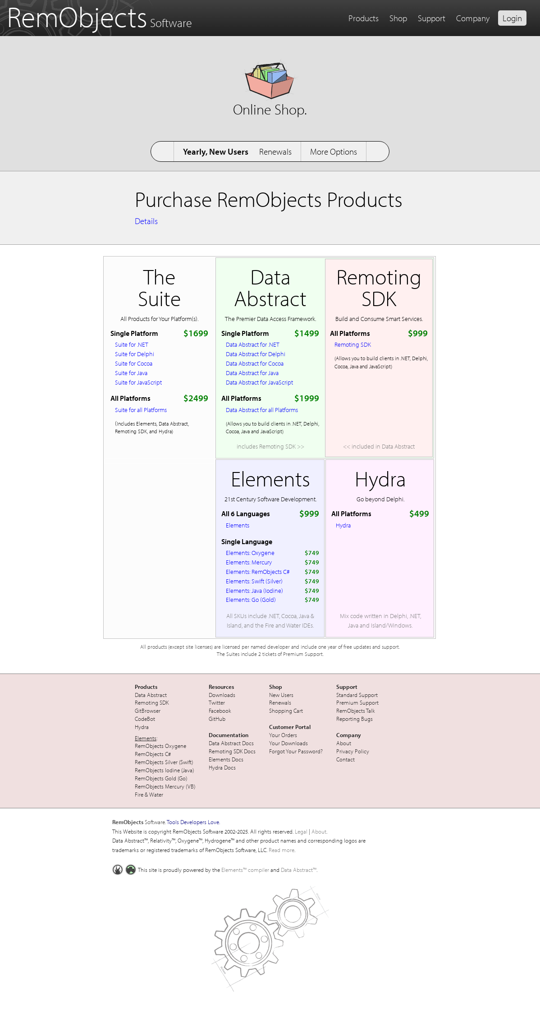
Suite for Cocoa (133, 363)
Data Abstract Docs (231, 743)
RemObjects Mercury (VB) (165, 786)
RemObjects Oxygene (160, 745)
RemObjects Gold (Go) (161, 778)
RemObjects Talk (355, 710)
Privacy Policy (352, 751)
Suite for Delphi (134, 353)
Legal (301, 831)
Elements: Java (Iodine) (254, 590)
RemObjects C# (153, 753)
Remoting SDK (352, 344)
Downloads (222, 694)
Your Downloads (288, 743)
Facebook (220, 710)
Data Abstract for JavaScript (259, 382)
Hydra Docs (222, 767)
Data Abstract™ (298, 869)
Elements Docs (226, 759)
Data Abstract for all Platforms (262, 409)
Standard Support (357, 694)
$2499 (195, 397)
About (343, 743)
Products (363, 18)
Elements (237, 525)
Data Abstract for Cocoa (255, 363)
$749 (312, 552)
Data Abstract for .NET (252, 344)
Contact (345, 759)
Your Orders (283, 734)
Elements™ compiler (245, 869)
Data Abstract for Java (252, 372)
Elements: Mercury (249, 562)
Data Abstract (151, 694)
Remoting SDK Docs (232, 751)
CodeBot (145, 718)
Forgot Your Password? (296, 751)
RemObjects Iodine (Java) (164, 770)
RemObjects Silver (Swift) (164, 761)
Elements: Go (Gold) (251, 599)
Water (156, 794)
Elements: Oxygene (250, 552)
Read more (281, 849)
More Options (333, 151)
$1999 (306, 397)
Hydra (343, 525)
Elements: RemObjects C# (258, 571)
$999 (418, 333)
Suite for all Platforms (141, 409)
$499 (419, 513)
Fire (139, 794)
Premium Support (357, 702)
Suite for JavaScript (138, 382)
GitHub (217, 718)
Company (473, 18)
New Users (281, 694)
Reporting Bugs (354, 718)
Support (431, 18)
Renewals (275, 151)
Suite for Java (131, 372)
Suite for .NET (131, 344)
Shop (398, 18)
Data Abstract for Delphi (255, 353)
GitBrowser (147, 710)
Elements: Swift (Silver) (254, 581)
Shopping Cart (286, 710)
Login (512, 18)
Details (146, 220)
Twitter (217, 702)
